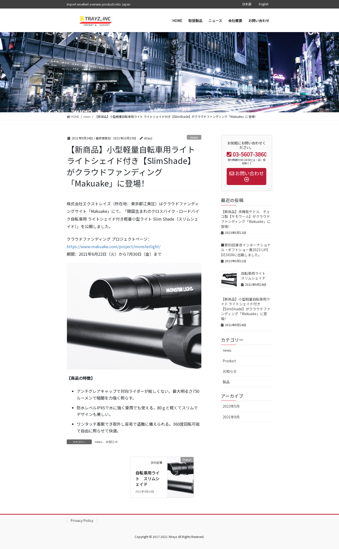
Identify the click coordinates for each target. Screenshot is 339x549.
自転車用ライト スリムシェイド (147, 478)
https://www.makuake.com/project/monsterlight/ (113, 246)
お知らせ (112, 441)
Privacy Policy (81, 520)
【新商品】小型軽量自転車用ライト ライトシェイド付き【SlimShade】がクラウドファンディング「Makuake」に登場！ (245, 309)
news (194, 137)
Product (229, 360)
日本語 (246, 4)
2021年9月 (231, 416)
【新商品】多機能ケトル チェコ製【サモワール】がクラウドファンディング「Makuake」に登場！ (246, 219)
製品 (226, 381)
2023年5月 (231, 406)
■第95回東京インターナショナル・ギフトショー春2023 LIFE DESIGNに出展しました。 (246, 249)
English (264, 4)
